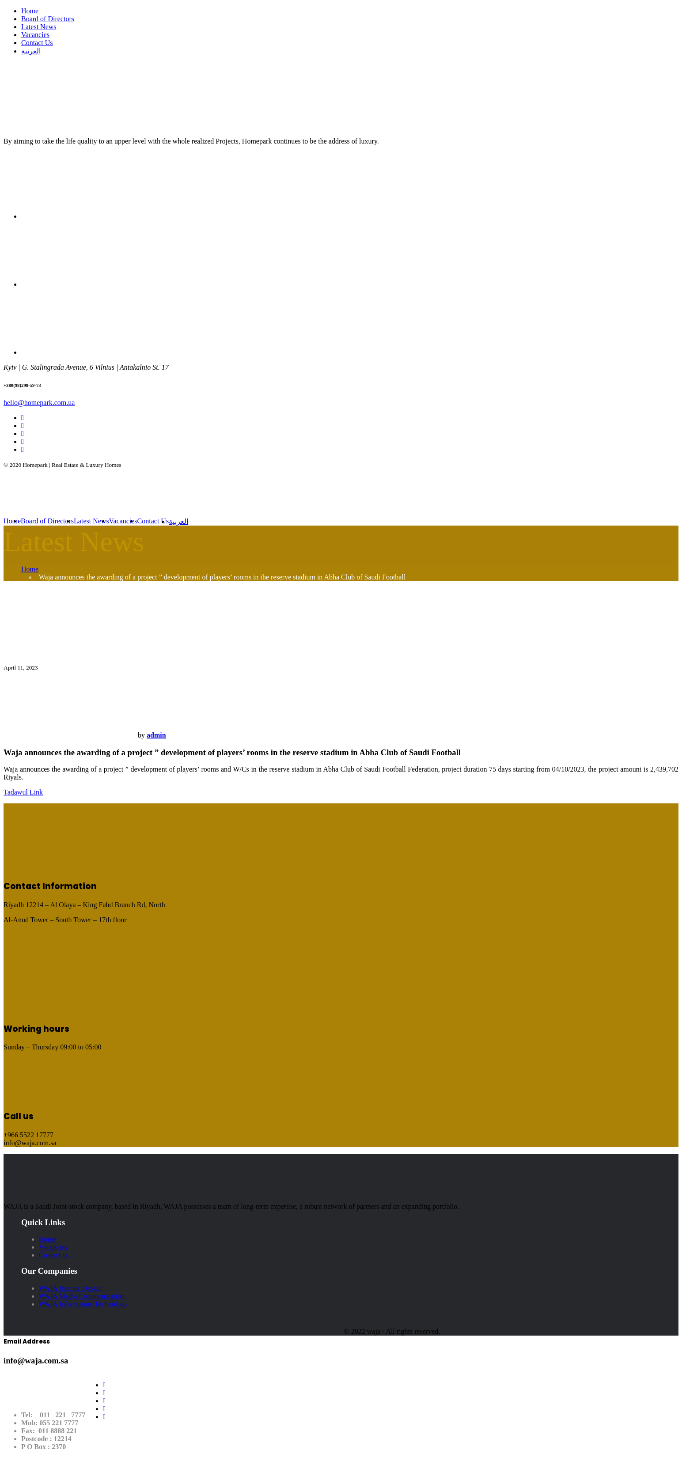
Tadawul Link (23, 792)
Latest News (39, 26)
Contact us (54, 1255)
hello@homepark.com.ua (39, 402)
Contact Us (37, 42)
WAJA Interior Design (70, 1288)
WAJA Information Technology (83, 1304)
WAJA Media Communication (82, 1296)
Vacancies (35, 34)
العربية (31, 51)
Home (29, 11)
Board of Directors (47, 19)
